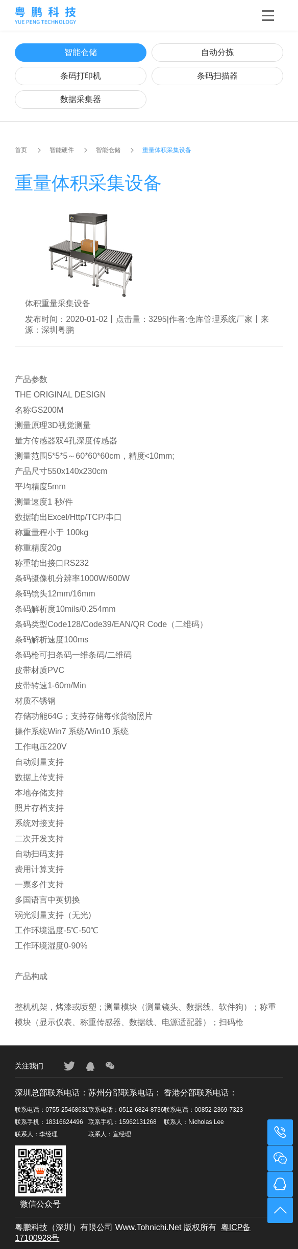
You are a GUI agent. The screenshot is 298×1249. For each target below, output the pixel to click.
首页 (21, 150)
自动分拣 (217, 52)
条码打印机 (80, 75)
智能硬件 (61, 150)
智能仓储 (80, 52)
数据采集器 (80, 99)
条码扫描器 (217, 75)
